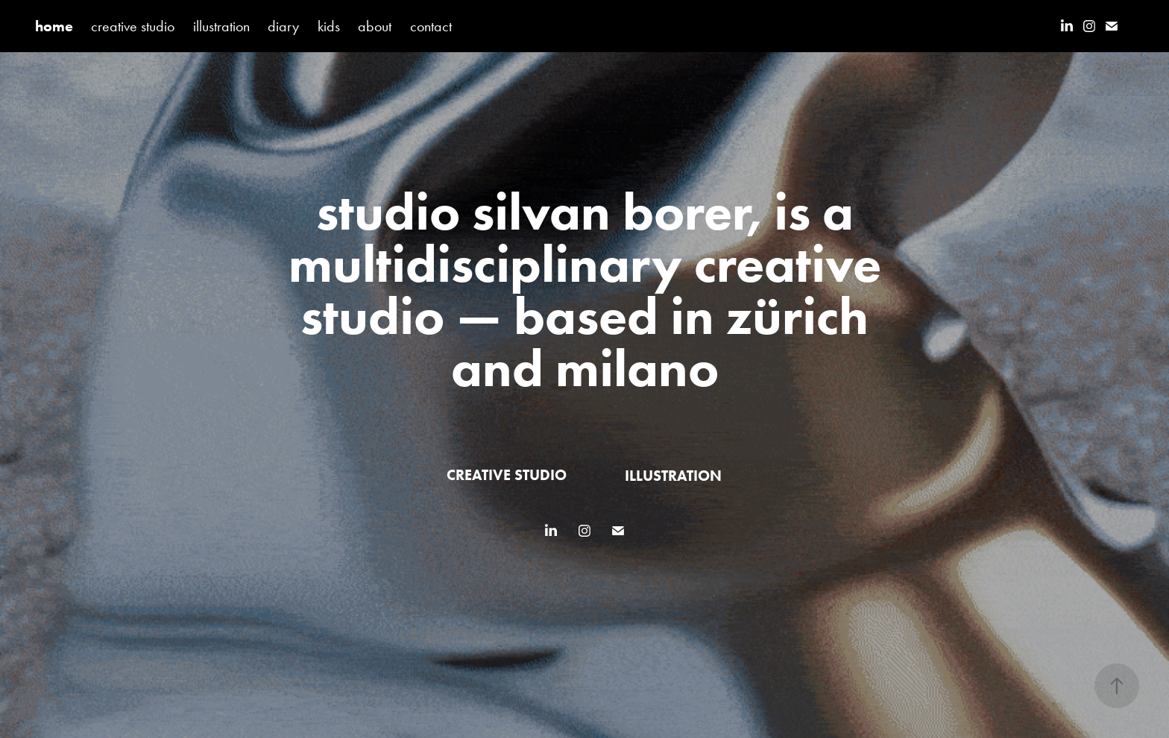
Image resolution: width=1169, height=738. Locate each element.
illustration (221, 26)
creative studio (132, 26)
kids (329, 26)
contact (431, 26)
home (54, 26)
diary (283, 26)
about (374, 26)
